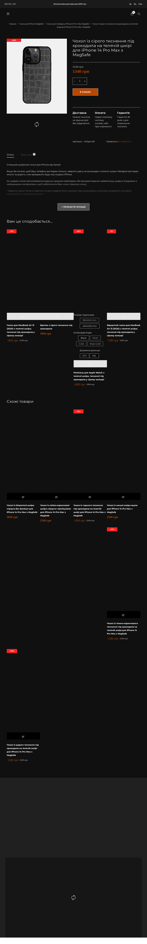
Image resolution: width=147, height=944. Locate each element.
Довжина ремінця (90, 352)
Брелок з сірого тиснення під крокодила (55, 327)
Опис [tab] (10, 154)
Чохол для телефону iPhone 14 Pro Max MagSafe (68, 24)
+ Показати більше (73, 207)
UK (14, 4)
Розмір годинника (84, 315)
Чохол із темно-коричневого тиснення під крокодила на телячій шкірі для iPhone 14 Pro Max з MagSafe (123, 633)
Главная (12, 24)
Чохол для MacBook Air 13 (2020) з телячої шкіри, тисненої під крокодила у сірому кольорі (22, 330)
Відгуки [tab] (28, 154)
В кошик (85, 92)
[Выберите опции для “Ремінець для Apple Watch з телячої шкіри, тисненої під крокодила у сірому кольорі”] (90, 366)
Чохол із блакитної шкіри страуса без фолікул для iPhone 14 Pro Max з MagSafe (23, 512)
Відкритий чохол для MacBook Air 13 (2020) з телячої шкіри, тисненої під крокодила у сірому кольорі (123, 330)
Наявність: (112, 141)
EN (6, 4)
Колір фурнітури (83, 334)
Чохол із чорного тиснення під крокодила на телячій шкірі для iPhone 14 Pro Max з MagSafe (90, 513)
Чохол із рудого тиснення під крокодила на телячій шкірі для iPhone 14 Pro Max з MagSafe (23, 756)
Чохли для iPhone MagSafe (31, 24)
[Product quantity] (80, 81)
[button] (23, 316)
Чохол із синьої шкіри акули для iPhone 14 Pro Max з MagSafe (123, 512)
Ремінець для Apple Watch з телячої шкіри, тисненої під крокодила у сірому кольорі (90, 379)
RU (10, 4)
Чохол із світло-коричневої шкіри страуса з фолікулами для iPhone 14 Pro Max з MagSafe (57, 513)
